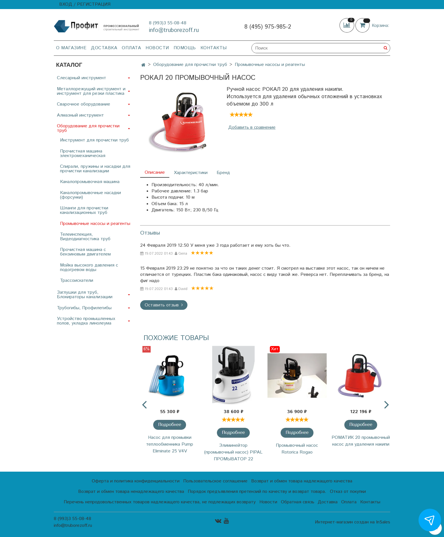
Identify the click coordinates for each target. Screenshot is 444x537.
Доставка (104, 48)
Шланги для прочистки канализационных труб (84, 210)
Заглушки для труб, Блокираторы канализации (84, 294)
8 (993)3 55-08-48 (167, 23)
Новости (157, 48)
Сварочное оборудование (83, 104)
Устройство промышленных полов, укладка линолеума (86, 321)
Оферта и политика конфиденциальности (136, 481)
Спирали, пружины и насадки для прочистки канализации (95, 168)
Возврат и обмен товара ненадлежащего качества (131, 491)
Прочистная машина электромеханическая (82, 153)
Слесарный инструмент (81, 78)
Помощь (185, 48)
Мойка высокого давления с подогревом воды (89, 267)
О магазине (71, 48)
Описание (155, 172)
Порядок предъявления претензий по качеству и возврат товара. (257, 491)
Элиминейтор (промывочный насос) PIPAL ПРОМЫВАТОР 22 (233, 452)
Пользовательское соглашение (215, 481)
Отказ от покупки (348, 491)
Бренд (223, 172)
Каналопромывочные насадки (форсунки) (90, 195)
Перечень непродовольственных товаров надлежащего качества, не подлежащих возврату (160, 502)
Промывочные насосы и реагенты (270, 64)
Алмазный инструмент (80, 115)
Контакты (213, 48)
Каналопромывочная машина (89, 182)
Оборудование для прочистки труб (190, 64)
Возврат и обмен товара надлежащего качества (301, 481)
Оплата (131, 48)
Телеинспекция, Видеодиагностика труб (85, 236)
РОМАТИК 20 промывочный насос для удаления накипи (361, 441)
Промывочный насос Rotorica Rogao (297, 449)
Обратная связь (297, 502)
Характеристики (191, 172)
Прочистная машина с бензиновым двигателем (85, 251)
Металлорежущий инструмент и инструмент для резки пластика (91, 91)
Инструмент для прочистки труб (94, 140)
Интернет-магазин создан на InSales (352, 522)
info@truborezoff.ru (174, 30)
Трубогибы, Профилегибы (84, 308)
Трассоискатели (76, 280)
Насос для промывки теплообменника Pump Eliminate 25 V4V (169, 444)
